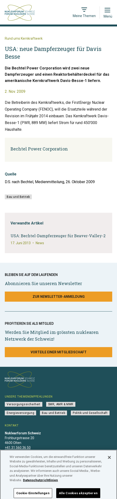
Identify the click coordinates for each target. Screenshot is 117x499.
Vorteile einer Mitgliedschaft (59, 352)
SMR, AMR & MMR (60, 404)
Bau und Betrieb (18, 197)
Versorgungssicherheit (23, 404)
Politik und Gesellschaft (90, 413)
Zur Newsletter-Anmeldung (59, 297)
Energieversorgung (20, 413)
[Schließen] (109, 460)
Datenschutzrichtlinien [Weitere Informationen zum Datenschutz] (40, 483)
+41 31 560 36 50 (18, 447)
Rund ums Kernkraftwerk (24, 38)
